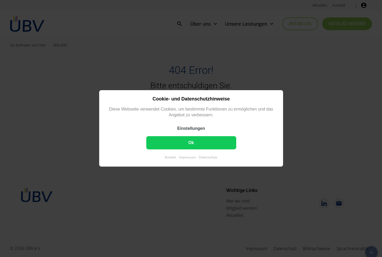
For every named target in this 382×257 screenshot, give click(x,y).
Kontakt (170, 157)
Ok (191, 143)
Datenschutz (208, 157)
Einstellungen (191, 128)
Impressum (187, 157)
